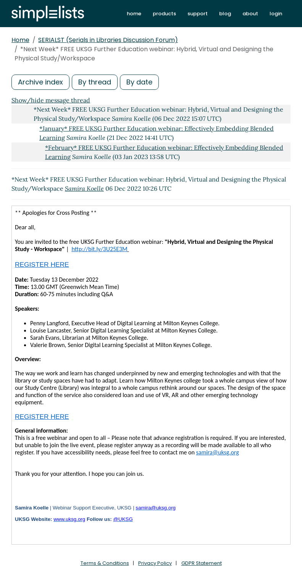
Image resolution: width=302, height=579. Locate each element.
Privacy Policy (155, 563)
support (197, 13)
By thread (94, 82)
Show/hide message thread (50, 100)
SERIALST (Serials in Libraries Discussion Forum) (108, 40)
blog (225, 13)
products (164, 13)
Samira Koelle (84, 188)
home (134, 13)
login (276, 13)
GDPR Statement (201, 563)
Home (20, 40)
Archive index (40, 82)
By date (139, 82)
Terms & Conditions (105, 563)
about (250, 13)
